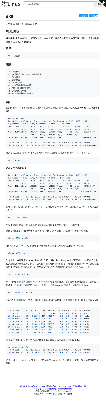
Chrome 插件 (44, 386)
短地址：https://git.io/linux (61, 389)
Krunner (67, 386)
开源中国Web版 (79, 386)
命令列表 (33, 386)
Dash (60, 386)
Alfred (53, 386)
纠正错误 (83, 16)
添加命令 (24, 386)
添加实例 (94, 16)
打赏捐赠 (37, 389)
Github (46, 389)
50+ (64, 394)
